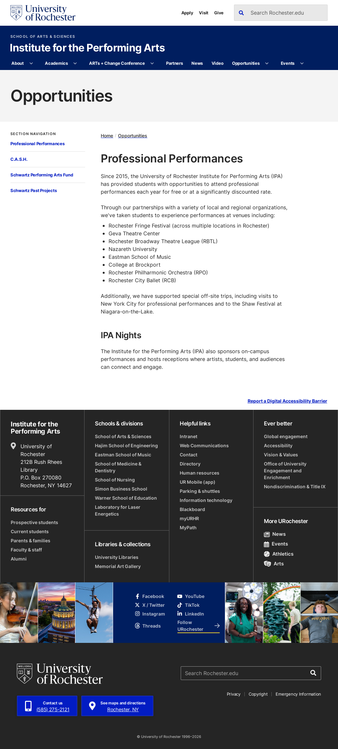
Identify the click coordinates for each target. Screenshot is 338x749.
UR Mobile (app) (197, 482)
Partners (174, 63)
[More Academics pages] (75, 63)
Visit (203, 13)
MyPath (188, 527)
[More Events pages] (301, 63)
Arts (274, 563)
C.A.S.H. (19, 159)
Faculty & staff (26, 550)
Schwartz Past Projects (33, 190)
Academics (56, 63)
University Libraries (116, 557)
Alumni (19, 559)
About (17, 63)
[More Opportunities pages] (267, 63)
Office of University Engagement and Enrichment (285, 470)
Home (107, 135)
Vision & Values (281, 454)
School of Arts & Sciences (42, 36)
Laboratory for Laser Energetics (117, 510)
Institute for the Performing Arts (87, 48)
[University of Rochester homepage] (42, 13)
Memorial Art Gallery (118, 566)
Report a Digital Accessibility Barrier (287, 401)
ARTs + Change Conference (117, 63)
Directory (190, 464)
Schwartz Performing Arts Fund (41, 175)
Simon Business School (121, 489)
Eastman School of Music (123, 454)
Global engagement (285, 436)
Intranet (188, 436)
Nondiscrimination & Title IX (295, 486)
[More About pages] (31, 63)
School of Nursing (115, 480)
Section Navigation (33, 134)
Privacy (233, 694)
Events (287, 63)
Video (218, 63)
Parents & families (30, 540)
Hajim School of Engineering (126, 445)
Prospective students (34, 522)
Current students (30, 531)
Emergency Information (298, 694)
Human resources (199, 473)
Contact (188, 454)
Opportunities (246, 63)
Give (219, 13)
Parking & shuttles (200, 491)
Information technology (206, 500)
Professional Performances (37, 143)
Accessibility (278, 445)
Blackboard (192, 509)
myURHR (189, 518)
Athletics (278, 553)
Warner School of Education (126, 498)
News (197, 63)
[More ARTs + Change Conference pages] (152, 63)
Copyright (258, 694)
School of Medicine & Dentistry (118, 467)
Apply (187, 13)
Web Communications (204, 445)
